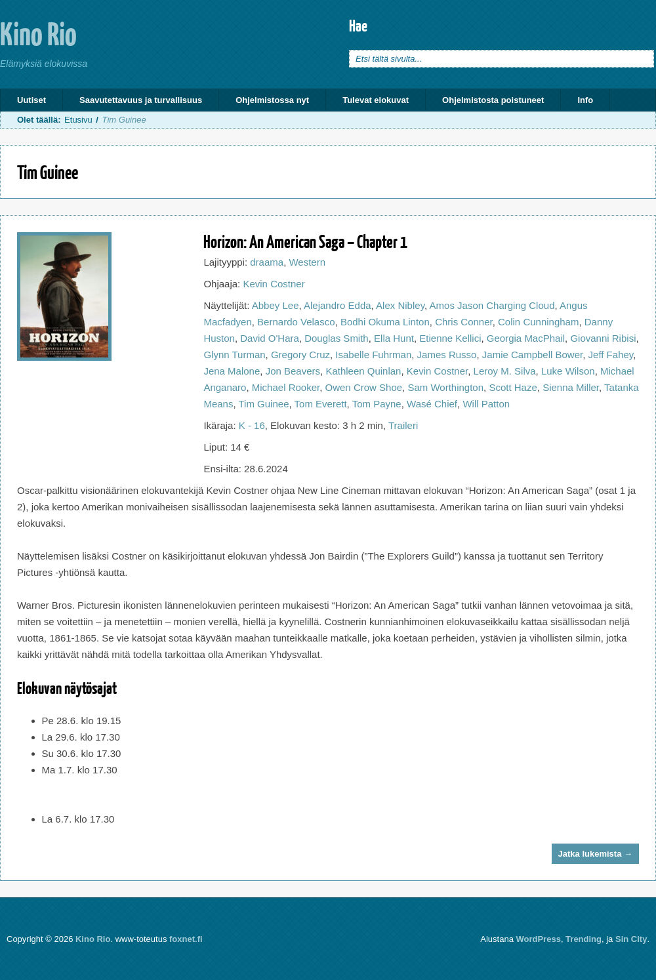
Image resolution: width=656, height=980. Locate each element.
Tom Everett (321, 403)
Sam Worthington (445, 387)
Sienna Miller (571, 387)
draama (266, 262)
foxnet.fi (186, 939)
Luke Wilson (568, 371)
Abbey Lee (275, 305)
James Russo (447, 354)
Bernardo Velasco (296, 321)
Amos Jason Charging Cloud (492, 305)
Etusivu (78, 120)
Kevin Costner (273, 283)
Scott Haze (513, 387)
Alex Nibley (400, 305)
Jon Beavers (293, 371)
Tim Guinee (264, 403)
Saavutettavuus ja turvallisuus (140, 100)
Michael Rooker (285, 387)
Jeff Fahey (611, 354)
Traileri (403, 425)
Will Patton (486, 403)
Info (585, 100)
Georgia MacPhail (526, 338)
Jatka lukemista (595, 854)
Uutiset (31, 100)
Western (307, 262)
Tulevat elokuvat (375, 100)
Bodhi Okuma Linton (385, 321)
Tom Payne (376, 403)
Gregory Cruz (300, 354)
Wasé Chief (432, 403)
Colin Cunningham (538, 321)
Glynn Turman (234, 354)
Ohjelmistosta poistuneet (493, 100)
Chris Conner (464, 321)
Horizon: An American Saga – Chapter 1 (305, 241)
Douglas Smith (336, 338)
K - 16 (252, 425)
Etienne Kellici (450, 338)
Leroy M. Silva (505, 371)
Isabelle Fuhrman (373, 354)
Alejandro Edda (337, 305)
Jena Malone (231, 371)
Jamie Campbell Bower (532, 354)
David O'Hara (269, 338)
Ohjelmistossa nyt (272, 100)
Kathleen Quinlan (363, 371)
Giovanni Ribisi (603, 338)
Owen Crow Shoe (364, 387)
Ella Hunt (394, 338)
